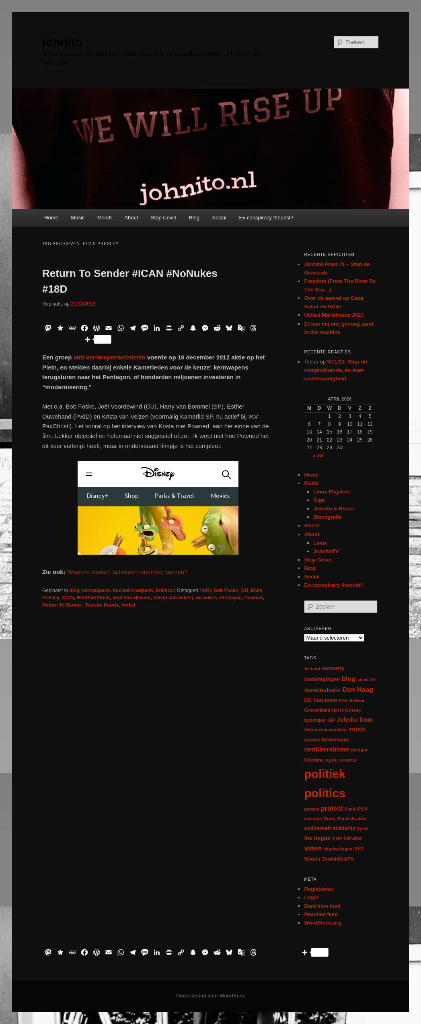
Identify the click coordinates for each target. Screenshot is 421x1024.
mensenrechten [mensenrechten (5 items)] (331, 729)
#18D (205, 590)
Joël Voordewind (132, 598)
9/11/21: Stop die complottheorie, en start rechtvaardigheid (336, 370)
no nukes (206, 598)
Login (311, 897)
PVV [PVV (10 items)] (362, 809)
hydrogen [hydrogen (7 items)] (314, 720)
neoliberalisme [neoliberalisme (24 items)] (326, 749)
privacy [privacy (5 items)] (311, 809)
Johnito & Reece (333, 509)
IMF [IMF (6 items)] (331, 720)
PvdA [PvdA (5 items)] (350, 809)
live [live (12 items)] (308, 730)
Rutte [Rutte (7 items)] (330, 818)
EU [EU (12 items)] (308, 700)
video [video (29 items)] (313, 848)
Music (77, 218)
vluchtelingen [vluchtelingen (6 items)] (338, 848)
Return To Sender (62, 605)
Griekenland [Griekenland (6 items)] (317, 710)
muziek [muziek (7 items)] (312, 739)
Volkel (128, 605)
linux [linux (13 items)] (365, 719)
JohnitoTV (326, 551)
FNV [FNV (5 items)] (343, 700)
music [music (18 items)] (357, 729)
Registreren (318, 889)
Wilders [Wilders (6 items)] (312, 859)
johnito (62, 42)
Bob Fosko (226, 590)
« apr (318, 455)
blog (74, 590)
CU (244, 590)
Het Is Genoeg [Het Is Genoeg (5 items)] (346, 710)
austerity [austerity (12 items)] (333, 668)
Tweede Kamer (102, 605)
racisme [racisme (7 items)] (313, 818)
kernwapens (96, 590)
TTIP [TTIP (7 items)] (337, 838)
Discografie (327, 517)
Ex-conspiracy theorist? (266, 218)
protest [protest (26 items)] (332, 808)
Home (51, 218)
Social (219, 218)
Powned (253, 598)
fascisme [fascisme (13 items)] (325, 700)
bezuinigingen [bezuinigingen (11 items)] (322, 679)
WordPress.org (322, 923)
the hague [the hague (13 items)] (317, 838)
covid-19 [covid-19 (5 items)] (366, 679)
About (131, 218)
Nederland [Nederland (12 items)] (335, 740)
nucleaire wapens (133, 590)
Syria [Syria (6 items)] (362, 828)
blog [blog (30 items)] (348, 679)
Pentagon (231, 598)
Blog (194, 218)
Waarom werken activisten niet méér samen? (127, 571)
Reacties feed (321, 914)
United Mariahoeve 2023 (333, 315)
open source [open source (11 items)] (341, 760)
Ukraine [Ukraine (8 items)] (352, 838)
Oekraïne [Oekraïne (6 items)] (313, 760)
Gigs (319, 500)
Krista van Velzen (173, 598)
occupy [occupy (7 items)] (359, 749)
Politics (164, 590)
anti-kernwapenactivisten (110, 357)
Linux (320, 543)
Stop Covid (164, 218)
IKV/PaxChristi (93, 598)
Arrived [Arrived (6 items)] (312, 668)
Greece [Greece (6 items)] (356, 700)
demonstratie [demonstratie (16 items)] (322, 690)
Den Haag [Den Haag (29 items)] (358, 690)
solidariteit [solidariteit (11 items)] (317, 828)
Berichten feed (322, 906)
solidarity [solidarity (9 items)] (344, 828)
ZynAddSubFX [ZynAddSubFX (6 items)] (337, 859)
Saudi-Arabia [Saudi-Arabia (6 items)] (351, 818)
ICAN (68, 598)
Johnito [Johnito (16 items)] (347, 719)
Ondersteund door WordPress (210, 996)
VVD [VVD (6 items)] (358, 848)
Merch (104, 218)
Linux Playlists (331, 492)
